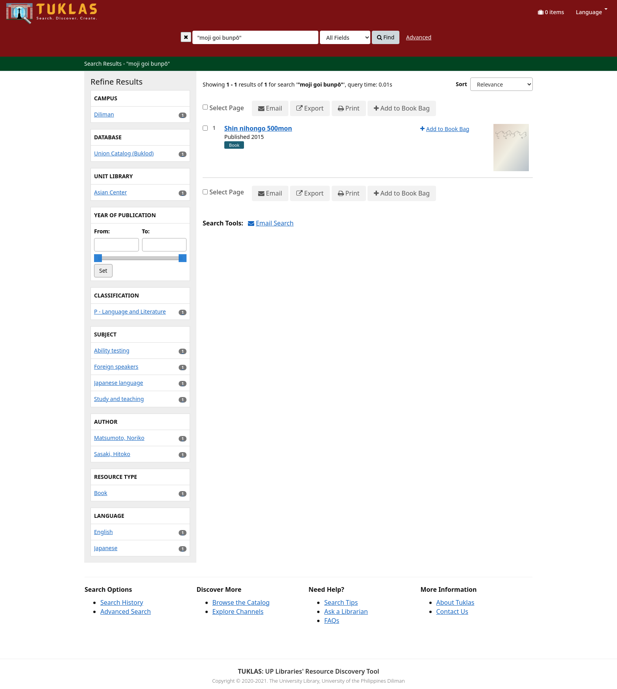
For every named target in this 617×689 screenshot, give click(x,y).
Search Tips (341, 602)
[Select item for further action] (205, 128)
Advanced (418, 37)
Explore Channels (238, 611)
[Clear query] (186, 37)
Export (309, 108)
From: (102, 231)
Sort (461, 84)
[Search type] (345, 37)
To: (146, 231)
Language (592, 12)
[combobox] (255, 37)
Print (349, 108)
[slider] (98, 258)
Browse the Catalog (241, 602)
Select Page (226, 107)
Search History (121, 602)
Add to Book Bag (402, 108)
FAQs (331, 620)
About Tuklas (455, 602)
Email (270, 108)
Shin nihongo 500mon (258, 128)
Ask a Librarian (346, 611)
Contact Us (452, 611)
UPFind (25, 10)
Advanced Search (125, 611)
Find (386, 37)
